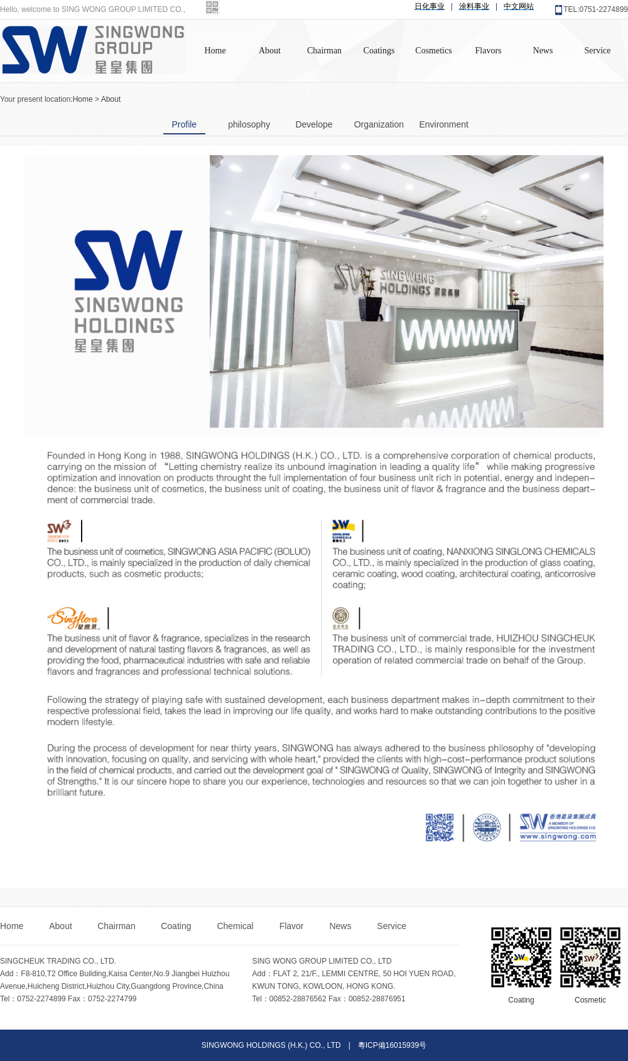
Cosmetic (590, 1000)
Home (214, 50)
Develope (313, 124)
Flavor (292, 926)
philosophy (249, 124)
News (543, 50)
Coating (177, 926)
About (270, 50)
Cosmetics (433, 50)
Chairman (324, 50)
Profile (184, 124)
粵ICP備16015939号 (392, 1045)
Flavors (488, 50)
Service (598, 50)
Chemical (236, 926)
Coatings (379, 50)
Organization (379, 124)
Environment (443, 124)
